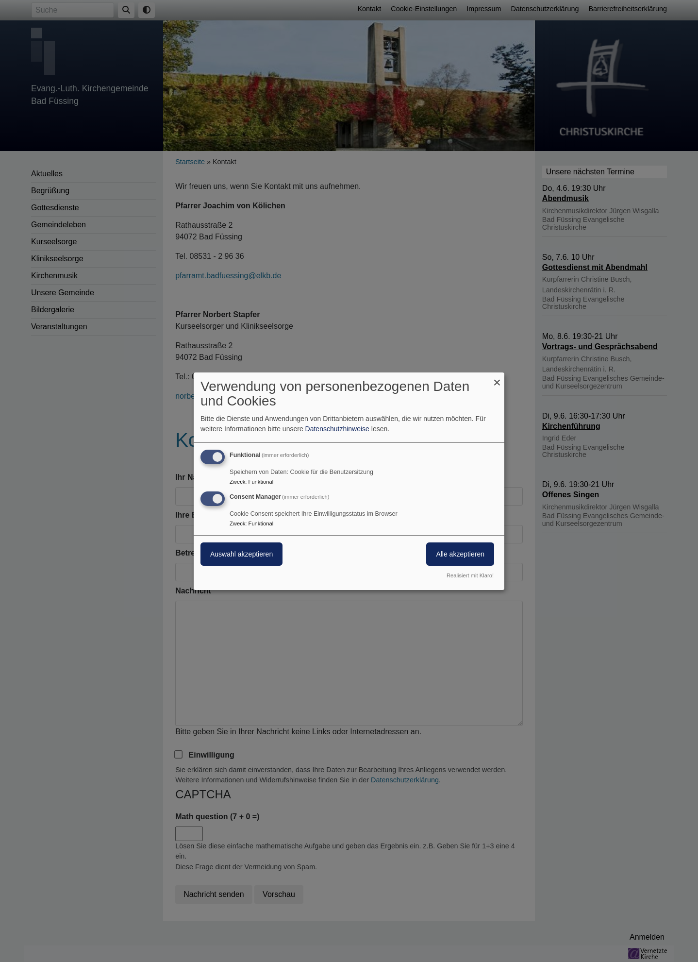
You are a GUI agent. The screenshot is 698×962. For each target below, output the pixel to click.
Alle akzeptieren (460, 554)
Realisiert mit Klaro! (470, 575)
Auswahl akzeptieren (241, 554)
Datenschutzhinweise (337, 429)
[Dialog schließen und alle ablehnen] (497, 378)
